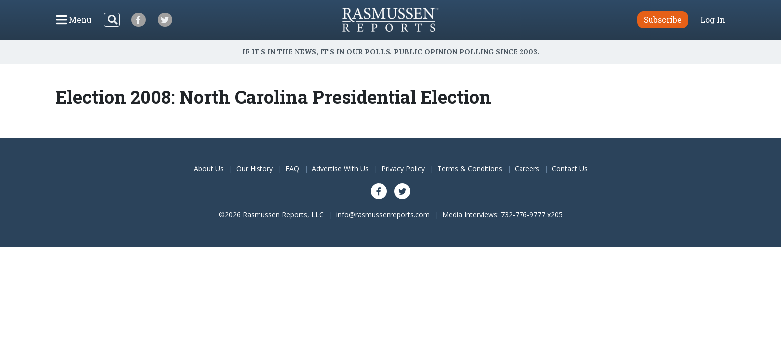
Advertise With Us (340, 168)
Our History (254, 168)
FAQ (292, 168)
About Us (209, 168)
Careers (527, 168)
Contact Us (570, 168)
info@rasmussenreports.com (383, 214)
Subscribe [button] (663, 19)
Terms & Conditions (469, 168)
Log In (712, 20)
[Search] (112, 20)
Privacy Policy (403, 168)
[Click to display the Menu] (74, 20)
